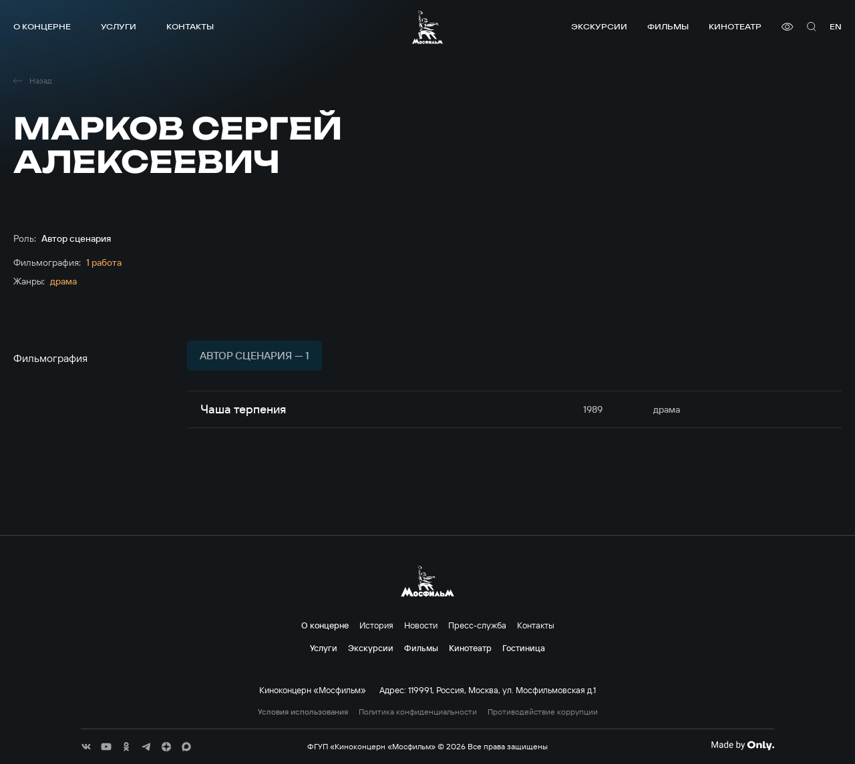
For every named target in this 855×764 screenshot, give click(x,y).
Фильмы (668, 26)
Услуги (118, 26)
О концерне (42, 26)
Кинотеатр (735, 26)
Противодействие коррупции (543, 712)
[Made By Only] (742, 745)
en (836, 26)
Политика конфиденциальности (418, 712)
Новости (421, 625)
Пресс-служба (477, 625)
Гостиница (523, 647)
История (376, 625)
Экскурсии (599, 26)
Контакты (190, 26)
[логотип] (427, 27)
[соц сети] (86, 746)
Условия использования (303, 712)
